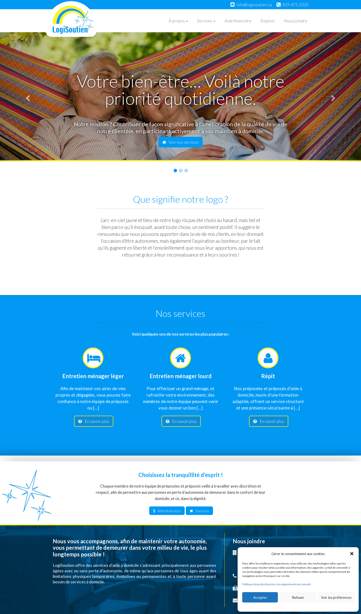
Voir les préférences (336, 597)
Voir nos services (180, 142)
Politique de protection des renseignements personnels (276, 584)
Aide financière (237, 20)
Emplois (268, 20)
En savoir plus (93, 421)
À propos (178, 20)
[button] (351, 553)
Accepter (260, 597)
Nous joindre (295, 20)
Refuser (298, 597)
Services (206, 20)
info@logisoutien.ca (254, 4)
